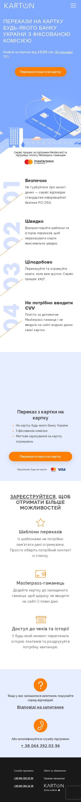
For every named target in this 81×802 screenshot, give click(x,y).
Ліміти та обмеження (55, 771)
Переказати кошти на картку (40, 72)
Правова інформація (54, 778)
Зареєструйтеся (33, 496)
